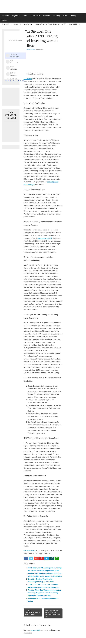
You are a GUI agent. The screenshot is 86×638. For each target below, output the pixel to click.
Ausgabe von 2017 (45, 238)
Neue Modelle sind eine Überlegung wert (50, 24)
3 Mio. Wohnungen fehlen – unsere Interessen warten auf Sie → (52, 613)
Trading (73, 16)
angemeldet (35, 630)
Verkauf (4, 20)
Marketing (56, 16)
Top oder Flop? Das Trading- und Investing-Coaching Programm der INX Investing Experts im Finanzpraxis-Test (45, 593)
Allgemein (15, 16)
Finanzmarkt (35, 16)
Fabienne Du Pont (30, 49)
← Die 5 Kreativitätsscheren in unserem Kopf (32, 612)
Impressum (5, 24)
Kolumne (46, 16)
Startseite (5, 16)
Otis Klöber (28, 79)
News (65, 16)
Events (25, 16)
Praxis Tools (73, 24)
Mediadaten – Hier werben (22, 24)
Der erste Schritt (30, 550)
